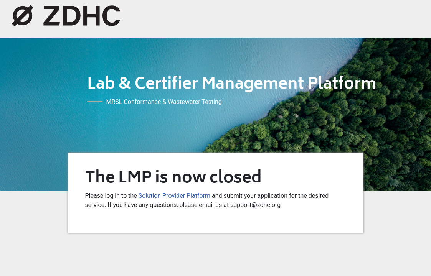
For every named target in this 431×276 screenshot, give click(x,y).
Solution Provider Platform (174, 195)
